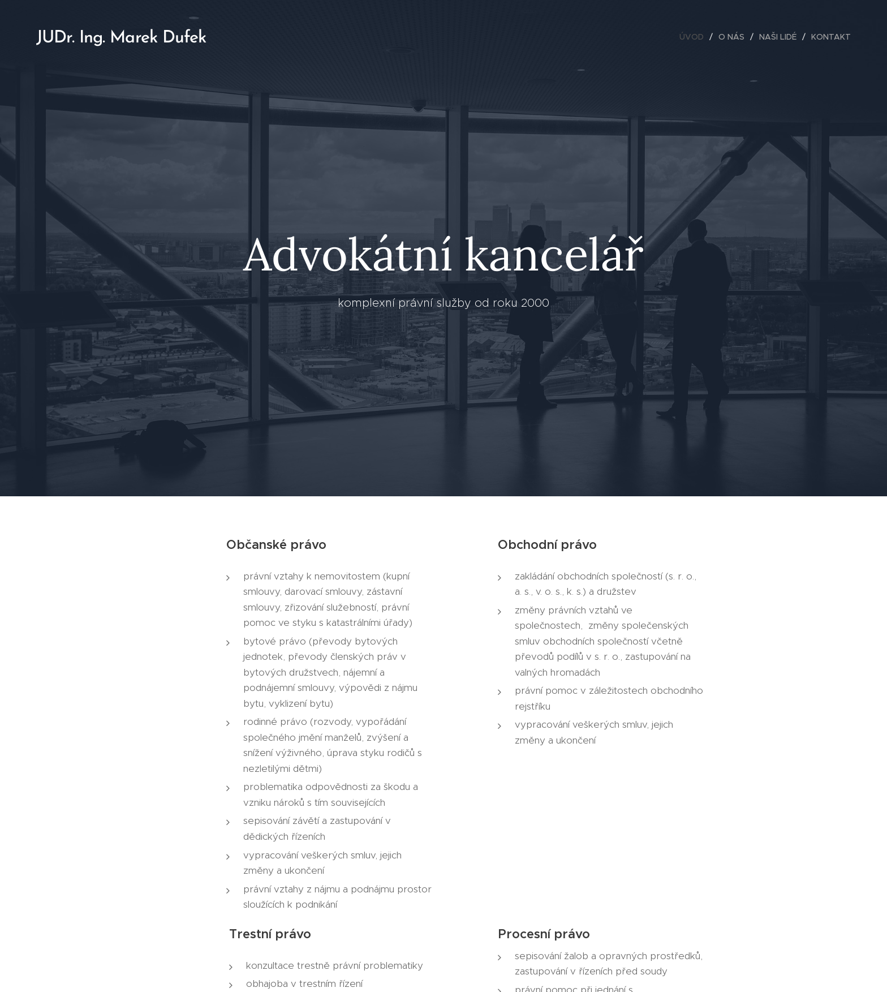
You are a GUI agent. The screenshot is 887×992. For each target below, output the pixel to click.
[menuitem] (695, 37)
